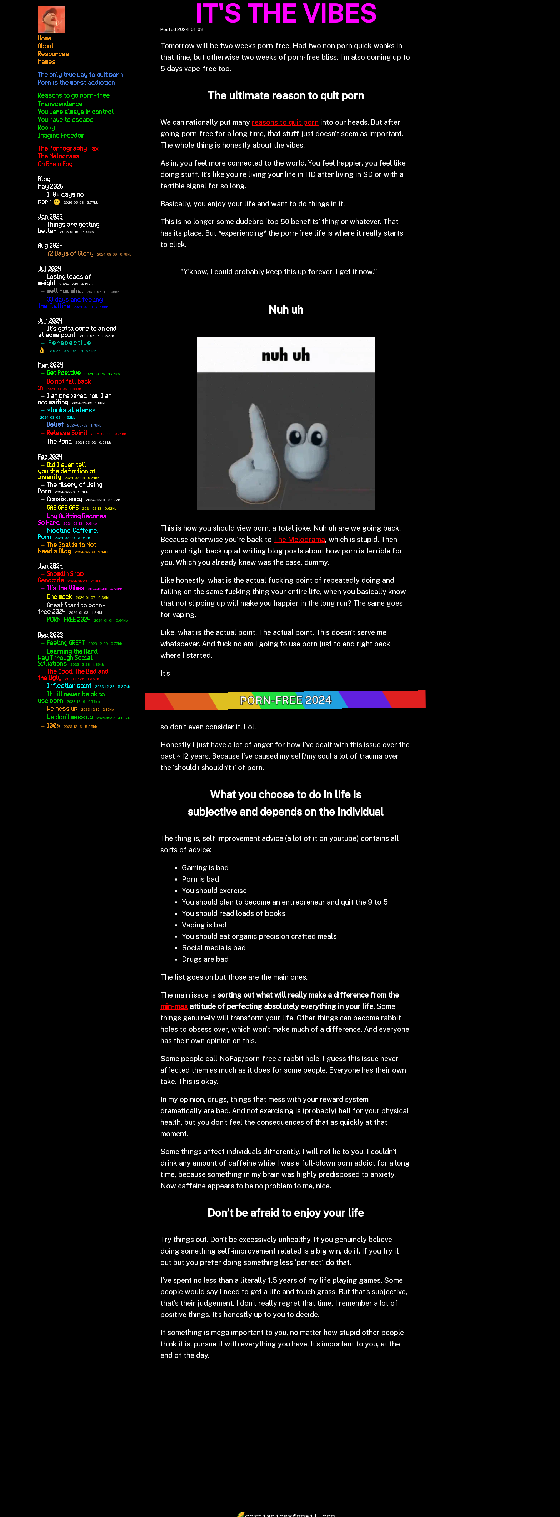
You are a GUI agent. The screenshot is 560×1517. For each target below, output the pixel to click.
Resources (53, 54)
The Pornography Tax (68, 149)
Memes (47, 62)
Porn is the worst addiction (76, 83)
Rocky (46, 128)
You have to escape (66, 120)
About (46, 46)
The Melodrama (59, 156)
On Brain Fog (55, 164)
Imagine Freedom (61, 136)
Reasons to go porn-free (74, 96)
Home (45, 38)
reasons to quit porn (285, 122)
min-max (174, 1006)
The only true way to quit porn (80, 75)
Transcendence (60, 104)
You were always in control (76, 112)
